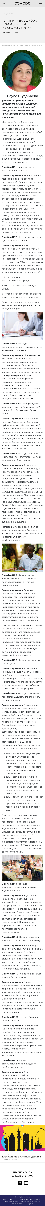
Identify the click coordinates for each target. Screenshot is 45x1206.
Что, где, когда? (8, 14)
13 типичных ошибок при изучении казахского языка (25, 45)
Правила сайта (22, 1172)
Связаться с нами (22, 1176)
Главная (4, 45)
